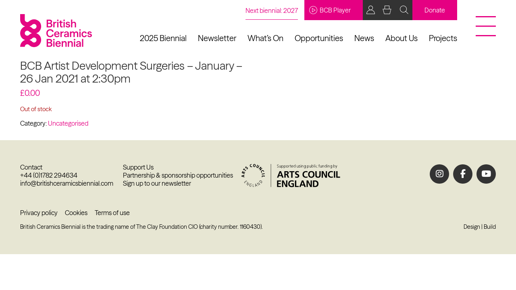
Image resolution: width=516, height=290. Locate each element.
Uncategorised (68, 123)
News (364, 38)
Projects (443, 38)
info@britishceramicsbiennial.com (66, 183)
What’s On (265, 38)
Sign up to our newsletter (157, 183)
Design (472, 226)
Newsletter (217, 38)
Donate (434, 10)
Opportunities (319, 38)
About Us (401, 38)
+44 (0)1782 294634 (48, 175)
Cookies (76, 213)
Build (490, 226)
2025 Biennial (163, 38)
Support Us (138, 167)
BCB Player (330, 10)
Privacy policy (39, 213)
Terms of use (112, 213)
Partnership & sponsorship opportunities (178, 175)
